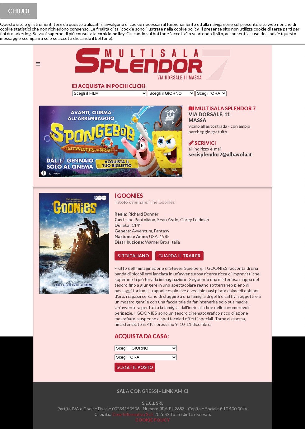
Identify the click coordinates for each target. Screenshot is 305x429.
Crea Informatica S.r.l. (132, 414)
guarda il (179, 255)
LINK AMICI (175, 391)
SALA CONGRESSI (137, 391)
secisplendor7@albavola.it (220, 154)
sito (133, 255)
